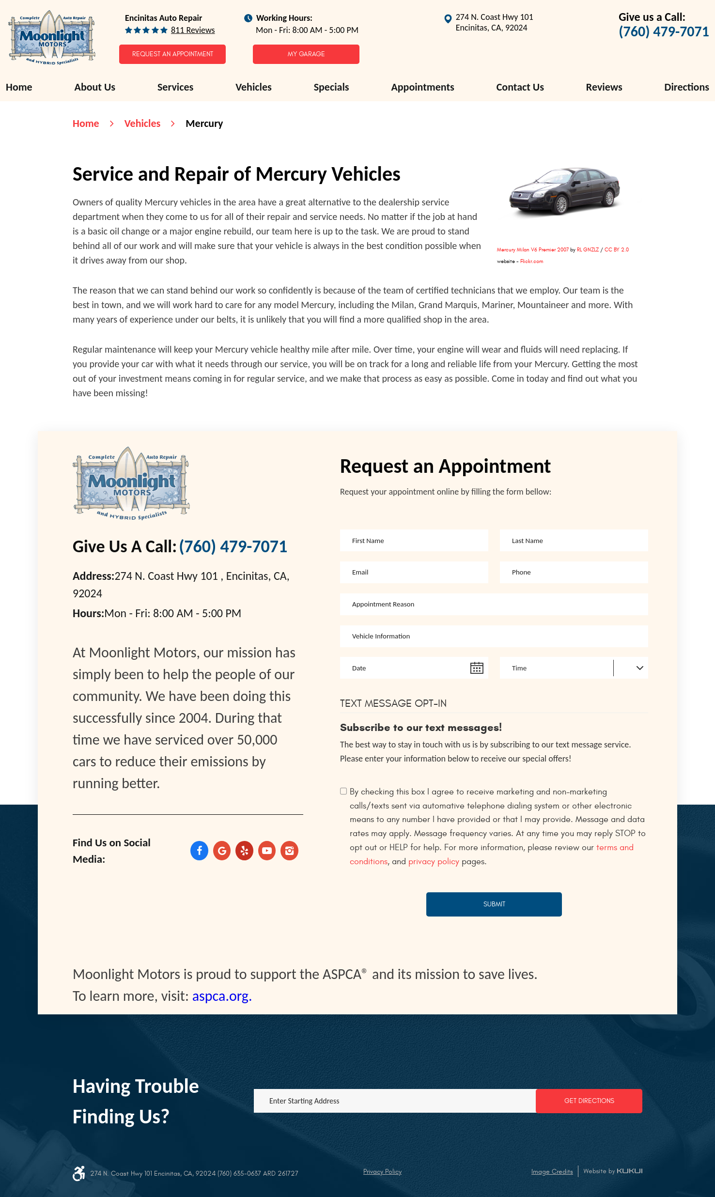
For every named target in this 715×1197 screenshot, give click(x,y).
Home (19, 86)
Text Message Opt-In (393, 703)
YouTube (267, 850)
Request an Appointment (172, 54)
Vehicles (253, 86)
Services (175, 86)
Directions (687, 86)
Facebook (199, 850)
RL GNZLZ (588, 250)
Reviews (604, 86)
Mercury (204, 123)
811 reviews (193, 30)
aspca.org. (222, 996)
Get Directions (589, 1101)
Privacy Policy (382, 1171)
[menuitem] (19, 87)
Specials (331, 86)
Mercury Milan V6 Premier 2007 (533, 250)
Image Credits (552, 1171)
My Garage (306, 54)
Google (222, 850)
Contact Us (520, 86)
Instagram (289, 850)
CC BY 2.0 (617, 250)
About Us (95, 86)
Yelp (244, 850)
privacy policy (433, 861)
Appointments (422, 86)
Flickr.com (531, 261)
